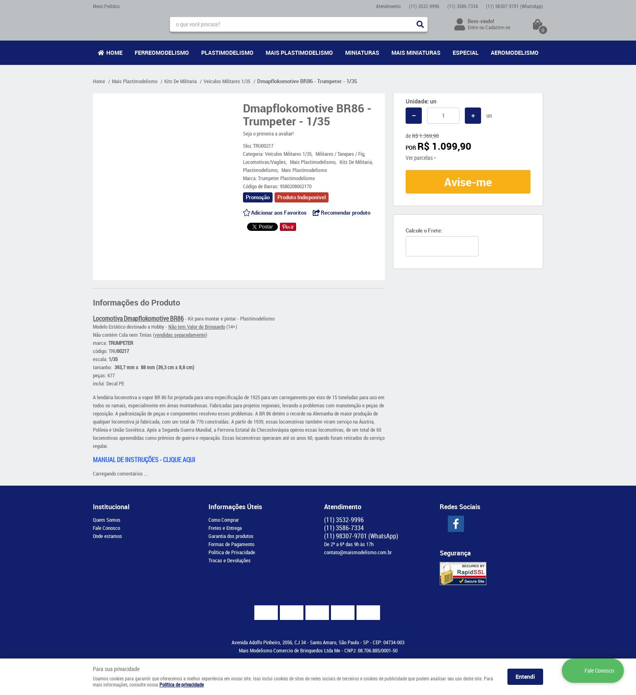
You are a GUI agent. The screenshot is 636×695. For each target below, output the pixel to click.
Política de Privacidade (231, 552)
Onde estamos (107, 536)
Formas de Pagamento (231, 544)
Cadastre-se (498, 27)
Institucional (111, 506)
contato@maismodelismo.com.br (358, 552)
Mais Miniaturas (415, 52)
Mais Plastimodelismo (299, 52)
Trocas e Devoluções (229, 560)
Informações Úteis (235, 506)
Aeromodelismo (515, 52)
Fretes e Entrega (225, 527)
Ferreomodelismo (162, 52)
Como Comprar (223, 519)
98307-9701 (514, 6)
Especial (466, 52)
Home (114, 52)
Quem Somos (106, 519)
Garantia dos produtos (231, 536)
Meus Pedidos (106, 6)
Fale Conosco (106, 527)
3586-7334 (462, 6)
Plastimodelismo (227, 52)
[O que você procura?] (420, 24)
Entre (473, 27)
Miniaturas (362, 52)
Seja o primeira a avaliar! (268, 133)
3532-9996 (424, 6)
